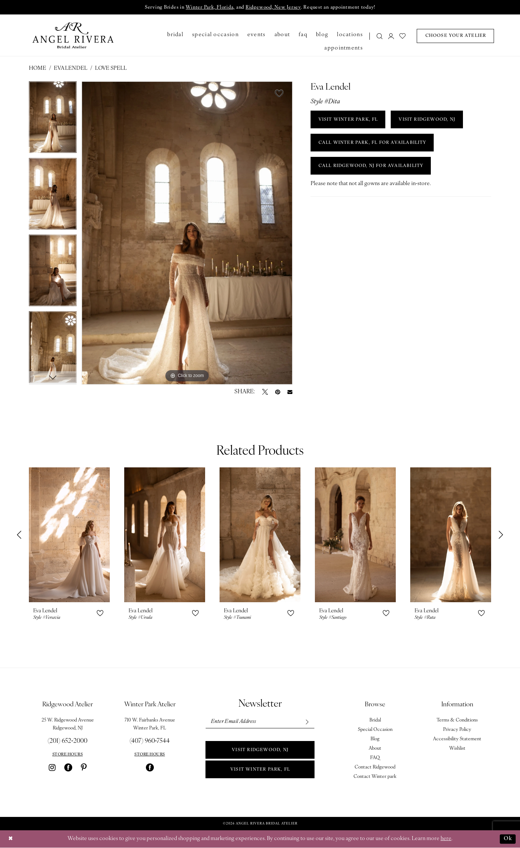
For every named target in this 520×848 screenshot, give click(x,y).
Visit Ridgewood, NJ (260, 750)
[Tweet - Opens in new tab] (265, 392)
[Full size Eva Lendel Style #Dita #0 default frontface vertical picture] (187, 233)
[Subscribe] (306, 722)
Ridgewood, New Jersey (273, 7)
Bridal (375, 720)
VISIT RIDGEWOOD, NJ (428, 120)
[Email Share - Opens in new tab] (289, 392)
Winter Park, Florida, (210, 7)
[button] (391, 36)
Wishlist (457, 748)
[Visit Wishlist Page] (403, 36)
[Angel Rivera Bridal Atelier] (73, 35)
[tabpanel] (53, 120)
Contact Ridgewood (375, 767)
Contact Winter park (375, 777)
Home (37, 69)
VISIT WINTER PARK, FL (348, 120)
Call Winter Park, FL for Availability (372, 143)
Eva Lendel (70, 69)
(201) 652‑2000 (67, 741)
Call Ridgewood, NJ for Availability (371, 166)
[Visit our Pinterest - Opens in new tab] (84, 768)
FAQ (375, 758)
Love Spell (111, 69)
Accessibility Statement (457, 739)
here (446, 839)
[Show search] (380, 36)
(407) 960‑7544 (150, 741)
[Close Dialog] (10, 839)
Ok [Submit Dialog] (507, 838)
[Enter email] (259, 722)
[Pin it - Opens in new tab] (277, 392)
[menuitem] (377, 36)
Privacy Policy (457, 730)
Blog (375, 739)
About (375, 748)
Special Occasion (375, 730)
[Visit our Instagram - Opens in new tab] (52, 768)
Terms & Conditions (457, 720)
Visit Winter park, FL (260, 770)
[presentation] (69, 535)
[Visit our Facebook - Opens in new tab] (68, 768)
